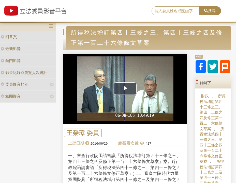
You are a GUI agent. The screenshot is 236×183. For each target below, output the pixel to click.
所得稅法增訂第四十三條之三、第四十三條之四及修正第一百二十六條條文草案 (212, 112)
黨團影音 (11, 96)
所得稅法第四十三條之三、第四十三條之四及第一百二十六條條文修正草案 (212, 145)
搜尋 (210, 10)
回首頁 (9, 37)
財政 (205, 96)
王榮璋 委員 (83, 132)
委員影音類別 (14, 84)
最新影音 (11, 49)
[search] (175, 11)
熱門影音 (11, 60)
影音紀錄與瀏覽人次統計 (24, 72)
